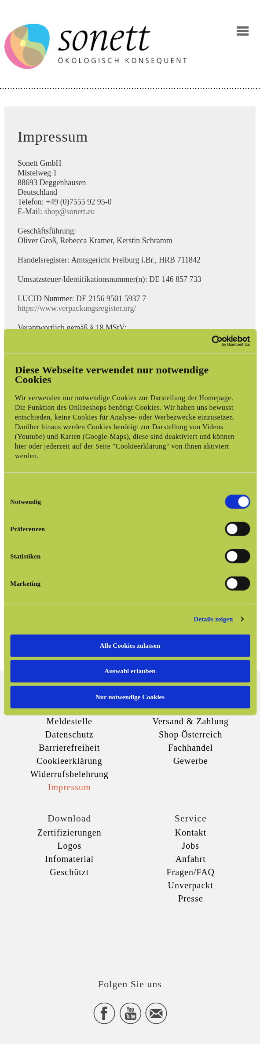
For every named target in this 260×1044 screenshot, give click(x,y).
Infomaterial (69, 859)
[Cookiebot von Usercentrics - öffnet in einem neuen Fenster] (211, 341)
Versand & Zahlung (190, 721)
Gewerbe (190, 761)
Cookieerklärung (69, 761)
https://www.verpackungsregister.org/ (77, 308)
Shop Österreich (190, 734)
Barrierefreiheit (69, 747)
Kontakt (190, 832)
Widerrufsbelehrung (69, 774)
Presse (190, 898)
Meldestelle (69, 721)
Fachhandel (190, 747)
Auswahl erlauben (129, 671)
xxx (130, 933)
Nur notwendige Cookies (130, 696)
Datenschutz (69, 734)
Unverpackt (190, 885)
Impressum (69, 787)
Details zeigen (213, 619)
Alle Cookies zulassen (130, 645)
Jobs (190, 846)
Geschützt (69, 872)
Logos (69, 846)
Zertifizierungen (69, 832)
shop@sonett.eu (69, 211)
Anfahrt (191, 859)
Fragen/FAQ (190, 872)
